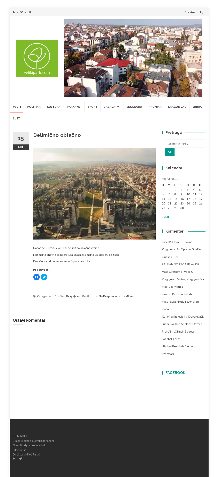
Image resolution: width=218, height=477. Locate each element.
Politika (34, 107)
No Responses (108, 296)
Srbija (197, 107)
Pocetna (190, 12)
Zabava (109, 107)
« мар (165, 216)
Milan (129, 296)
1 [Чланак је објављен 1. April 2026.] (175, 189)
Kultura (53, 107)
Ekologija (134, 107)
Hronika (155, 107)
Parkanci (74, 107)
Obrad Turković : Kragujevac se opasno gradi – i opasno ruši (182, 249)
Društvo (60, 296)
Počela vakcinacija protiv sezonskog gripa (180, 301)
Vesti (17, 107)
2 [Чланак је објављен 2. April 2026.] (181, 189)
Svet (16, 118)
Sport (92, 107)
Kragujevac (177, 107)
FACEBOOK (175, 372)
